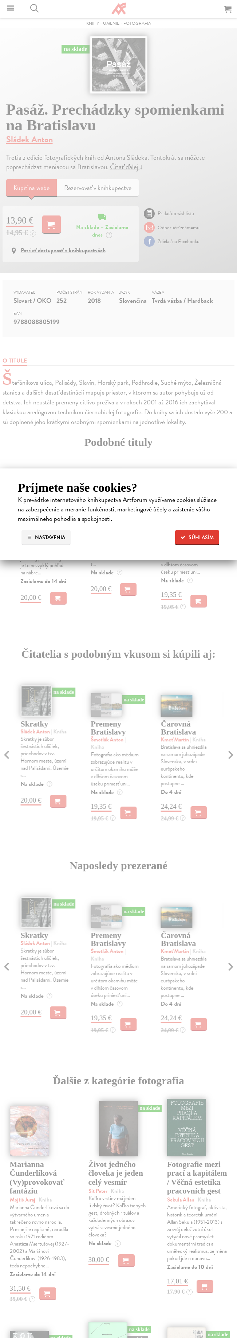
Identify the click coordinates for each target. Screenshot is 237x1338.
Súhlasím (197, 537)
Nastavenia (46, 537)
